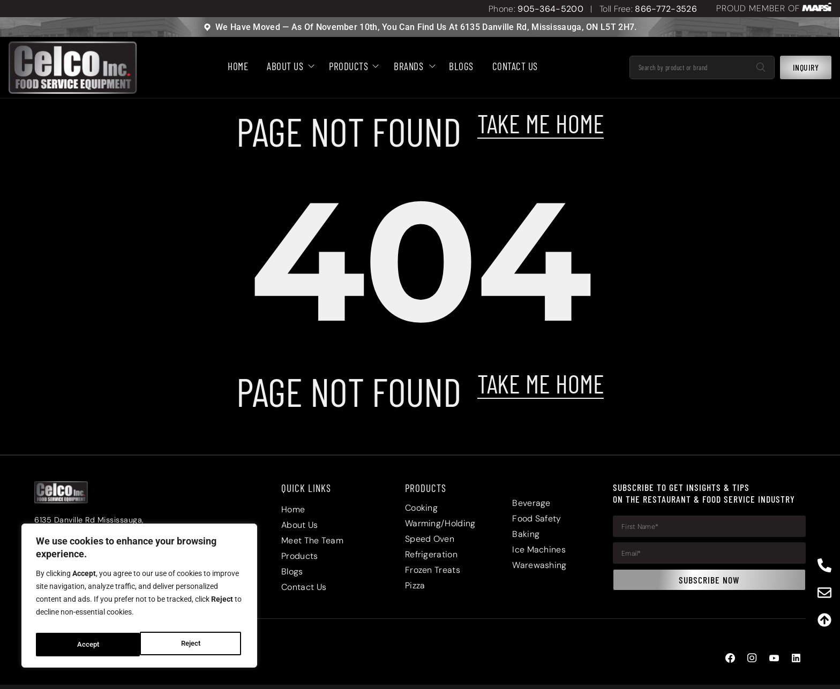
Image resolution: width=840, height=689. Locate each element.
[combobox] (689, 67)
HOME (238, 66)
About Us (288, 66)
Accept (192, 644)
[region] (139, 598)
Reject (86, 644)
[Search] (761, 67)
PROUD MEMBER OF (758, 8)
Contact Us (515, 66)
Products (352, 66)
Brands (412, 66)
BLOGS (461, 66)
